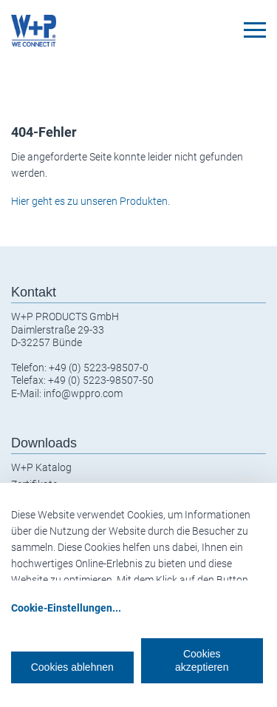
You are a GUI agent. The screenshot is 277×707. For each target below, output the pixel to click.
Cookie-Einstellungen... (66, 608)
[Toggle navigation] (255, 30)
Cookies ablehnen (72, 667)
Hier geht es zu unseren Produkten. (90, 201)
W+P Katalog (41, 467)
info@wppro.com (83, 393)
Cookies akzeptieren (201, 660)
